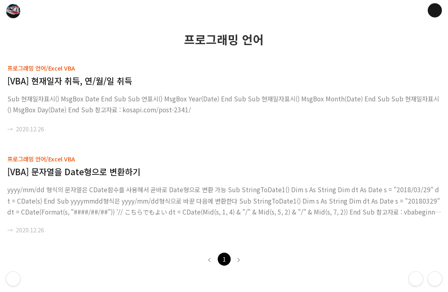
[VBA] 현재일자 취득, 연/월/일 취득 (69, 81)
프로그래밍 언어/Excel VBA (41, 68)
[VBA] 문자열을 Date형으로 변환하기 (73, 171)
